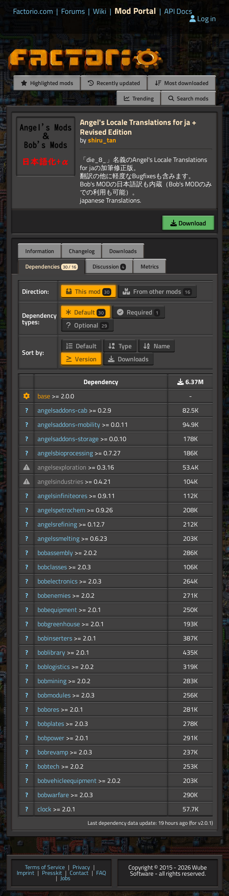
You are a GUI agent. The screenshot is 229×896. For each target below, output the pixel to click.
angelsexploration (62, 467)
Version (81, 359)
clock (45, 809)
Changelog (82, 251)
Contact (79, 873)
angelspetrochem (62, 510)
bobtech (49, 766)
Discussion (109, 266)
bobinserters (55, 638)
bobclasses (52, 567)
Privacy (81, 867)
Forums (73, 11)
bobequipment (58, 609)
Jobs (65, 878)
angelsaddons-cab (63, 410)
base (44, 396)
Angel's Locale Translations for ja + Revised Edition (138, 127)
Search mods (188, 98)
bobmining (52, 681)
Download (188, 223)
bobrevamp (53, 752)
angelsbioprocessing (66, 453)
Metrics (150, 266)
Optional (87, 325)
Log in (202, 18)
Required (138, 312)
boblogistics (54, 666)
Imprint (25, 873)
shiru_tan (102, 140)
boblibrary (52, 652)
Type (120, 346)
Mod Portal (135, 11)
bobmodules (54, 695)
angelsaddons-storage (68, 439)
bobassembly (56, 552)
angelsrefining (58, 524)
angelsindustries (61, 481)
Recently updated (114, 83)
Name (156, 346)
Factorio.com (33, 11)
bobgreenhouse (59, 624)
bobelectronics (58, 581)
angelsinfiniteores (63, 495)
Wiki (99, 11)
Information (39, 251)
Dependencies (51, 266)
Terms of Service (45, 867)
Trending (139, 98)
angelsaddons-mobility (69, 424)
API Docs (178, 11)
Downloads (123, 251)
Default (86, 312)
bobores (49, 709)
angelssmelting (59, 538)
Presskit (52, 873)
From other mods (157, 291)
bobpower (51, 738)
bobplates (51, 723)
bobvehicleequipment (67, 780)
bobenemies (54, 595)
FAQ (101, 873)
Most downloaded (182, 83)
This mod (88, 291)
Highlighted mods (47, 83)
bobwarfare (53, 795)
